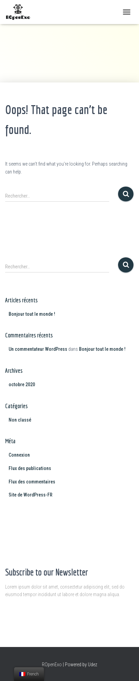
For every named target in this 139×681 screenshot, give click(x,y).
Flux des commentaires (32, 481)
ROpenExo (52, 664)
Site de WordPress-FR (31, 495)
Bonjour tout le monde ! (32, 314)
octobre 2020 (22, 384)
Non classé (20, 420)
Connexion (19, 455)
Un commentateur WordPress (38, 349)
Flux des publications (30, 468)
